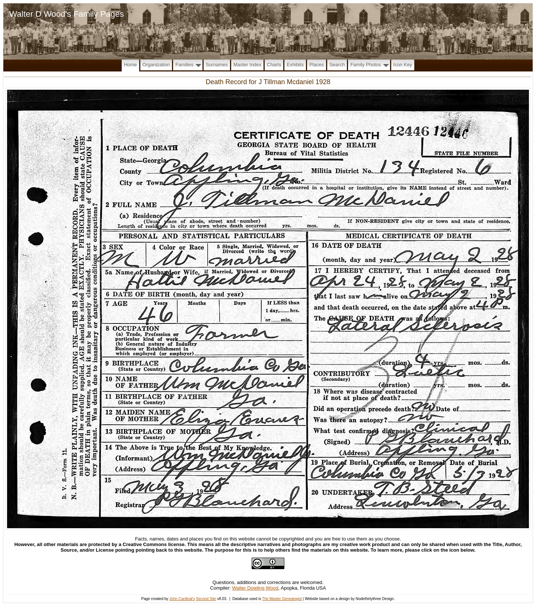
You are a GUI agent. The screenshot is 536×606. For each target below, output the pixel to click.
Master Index (247, 64)
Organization (156, 64)
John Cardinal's (182, 599)
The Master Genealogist (282, 599)
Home (130, 64)
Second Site (206, 599)
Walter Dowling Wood (255, 588)
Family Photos (365, 64)
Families (184, 64)
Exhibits (295, 64)
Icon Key (402, 64)
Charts (274, 64)
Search (337, 64)
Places (316, 64)
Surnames (217, 64)
